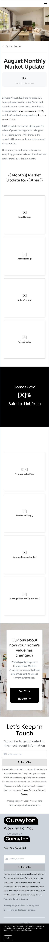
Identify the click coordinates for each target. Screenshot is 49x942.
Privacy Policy (24, 923)
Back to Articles (13, 46)
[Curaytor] (17, 842)
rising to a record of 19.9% (31, 111)
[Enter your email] (27, 754)
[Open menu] (45, 4)
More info (36, 930)
